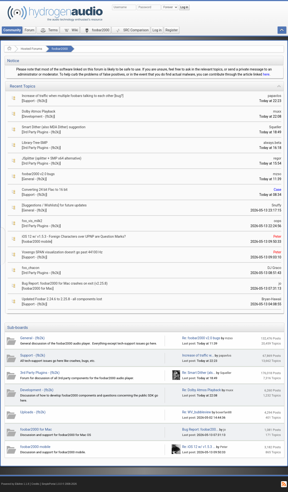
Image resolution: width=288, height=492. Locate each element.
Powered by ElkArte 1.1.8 (15, 484)
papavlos (274, 96)
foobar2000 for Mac (38, 288)
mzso (277, 174)
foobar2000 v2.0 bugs (38, 174)
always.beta (272, 143)
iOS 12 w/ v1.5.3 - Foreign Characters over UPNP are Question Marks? (74, 236)
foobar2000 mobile (37, 241)
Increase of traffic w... (198, 355)
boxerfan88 (224, 412)
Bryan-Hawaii (271, 299)
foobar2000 (60, 49)
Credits (35, 484)
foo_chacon (30, 268)
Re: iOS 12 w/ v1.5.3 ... (198, 447)
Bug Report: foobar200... (200, 429)
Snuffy (276, 205)
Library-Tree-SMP (35, 143)
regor (277, 158)
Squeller (275, 127)
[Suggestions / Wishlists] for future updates (54, 205)
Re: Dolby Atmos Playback (201, 390)
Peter (277, 236)
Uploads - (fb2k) (32, 412)
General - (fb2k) (34, 179)
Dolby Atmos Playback (38, 111)
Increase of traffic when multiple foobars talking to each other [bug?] (73, 96)
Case (277, 190)
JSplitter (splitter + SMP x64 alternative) (51, 158)
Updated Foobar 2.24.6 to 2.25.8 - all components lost (62, 299)
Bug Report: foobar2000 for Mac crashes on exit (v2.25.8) (65, 283)
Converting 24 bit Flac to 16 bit (45, 190)
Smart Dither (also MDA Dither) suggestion (54, 127)
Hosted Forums (31, 49)
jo (280, 283)
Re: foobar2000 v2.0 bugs (201, 338)
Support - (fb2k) (34, 101)
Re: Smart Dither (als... (198, 373)
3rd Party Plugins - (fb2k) (41, 132)
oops (277, 221)
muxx (277, 111)
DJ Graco (274, 268)
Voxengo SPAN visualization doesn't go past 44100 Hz (62, 252)
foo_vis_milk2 (32, 221)
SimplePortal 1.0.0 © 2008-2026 (59, 484)
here (266, 74)
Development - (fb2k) (38, 116)
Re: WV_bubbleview (196, 412)
